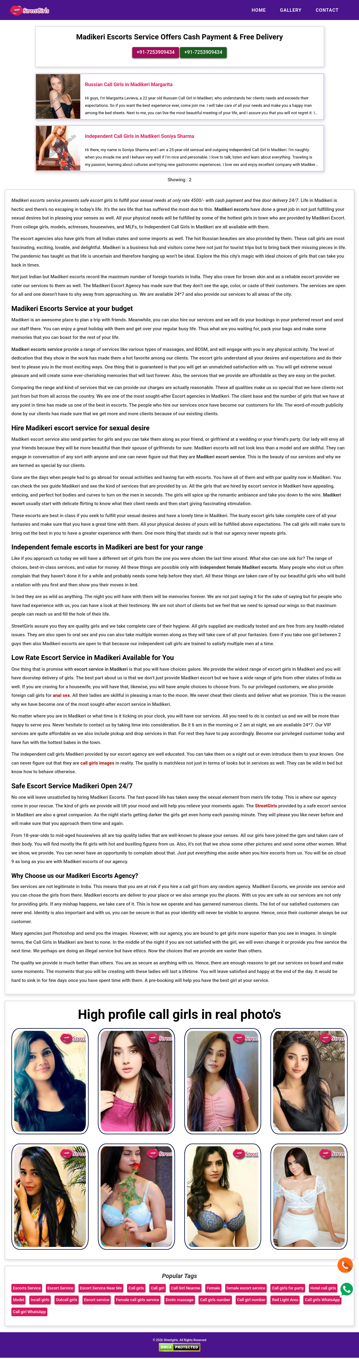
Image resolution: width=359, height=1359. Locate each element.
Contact (327, 10)
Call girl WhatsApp (29, 1313)
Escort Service (60, 1289)
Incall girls (40, 1301)
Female (213, 1289)
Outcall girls (66, 1301)
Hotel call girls (323, 1289)
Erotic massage (179, 1301)
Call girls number (215, 1301)
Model (18, 1301)
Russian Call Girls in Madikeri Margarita (128, 85)
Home (259, 10)
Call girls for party (288, 1289)
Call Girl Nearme (185, 1289)
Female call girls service (137, 1301)
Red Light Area (285, 1301)
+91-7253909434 (155, 53)
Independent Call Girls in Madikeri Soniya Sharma (139, 137)
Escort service (97, 1301)
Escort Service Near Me (101, 1289)
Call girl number (251, 1301)
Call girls (136, 1289)
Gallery (290, 10)
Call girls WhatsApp (322, 1301)
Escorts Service (27, 1289)
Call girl (157, 1289)
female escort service (246, 1289)
